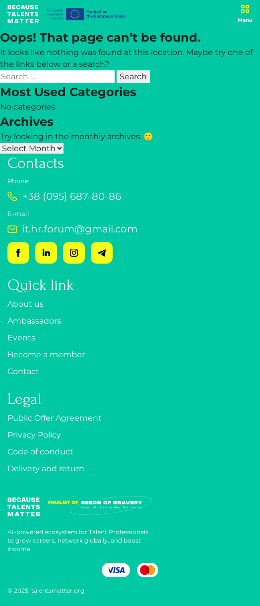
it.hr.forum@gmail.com (72, 229)
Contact (23, 371)
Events (21, 337)
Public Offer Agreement (54, 418)
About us (25, 304)
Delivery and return (45, 468)
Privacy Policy (34, 435)
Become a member (46, 354)
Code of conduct (40, 451)
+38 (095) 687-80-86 (64, 196)
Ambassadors (34, 321)
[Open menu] (245, 14)
